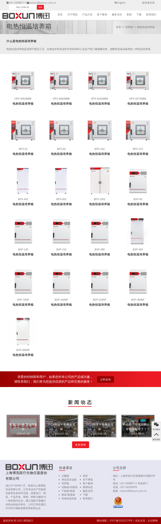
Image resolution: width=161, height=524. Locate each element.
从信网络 (153, 520)
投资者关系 (148, 2)
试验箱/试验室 (69, 487)
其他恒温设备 (69, 498)
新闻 (129, 14)
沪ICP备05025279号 (121, 520)
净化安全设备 (69, 479)
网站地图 (102, 520)
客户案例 (102, 14)
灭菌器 (65, 476)
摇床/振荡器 (68, 494)
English (121, 2)
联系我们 (151, 14)
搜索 (40, 7)
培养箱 (129, 27)
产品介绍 (87, 14)
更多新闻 (80, 444)
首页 (60, 14)
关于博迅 (72, 14)
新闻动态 (88, 487)
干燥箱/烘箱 (68, 491)
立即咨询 (105, 379)
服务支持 (117, 14)
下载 (138, 14)
